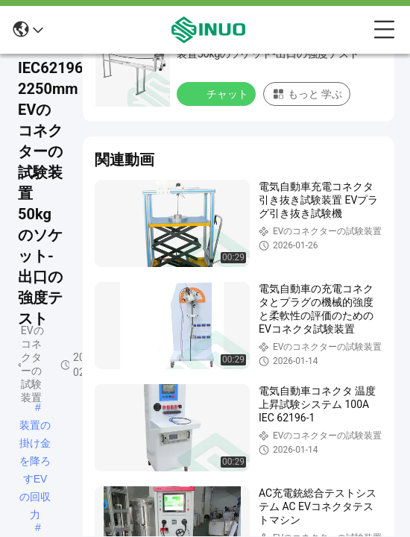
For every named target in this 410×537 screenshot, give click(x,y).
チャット (217, 93)
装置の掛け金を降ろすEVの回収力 (35, 426)
